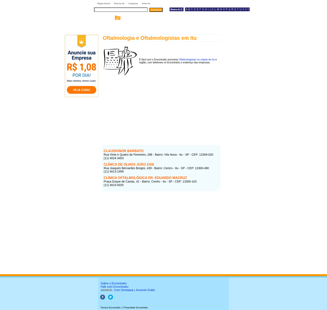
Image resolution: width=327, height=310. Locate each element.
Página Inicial (103, 3)
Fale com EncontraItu (114, 286)
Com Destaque (123, 290)
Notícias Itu (119, 3)
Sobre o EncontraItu (114, 283)
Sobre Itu (146, 3)
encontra (108, 17)
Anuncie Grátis (145, 290)
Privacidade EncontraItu (135, 307)
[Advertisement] (161, 106)
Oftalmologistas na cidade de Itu (197, 59)
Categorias (133, 3)
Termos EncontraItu (110, 307)
